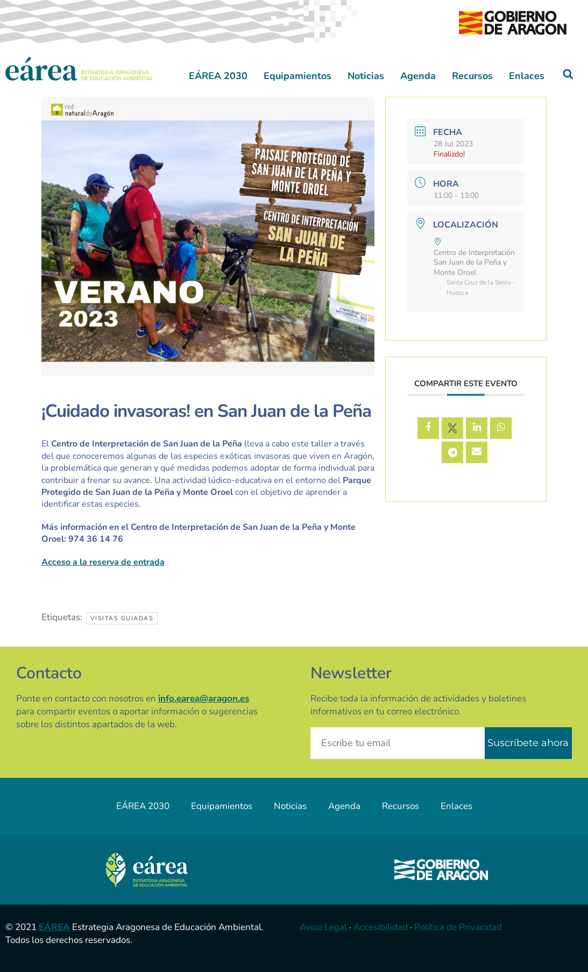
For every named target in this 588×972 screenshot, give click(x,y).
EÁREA (54, 927)
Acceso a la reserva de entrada (103, 562)
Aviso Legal (323, 927)
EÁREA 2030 (218, 75)
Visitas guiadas (122, 618)
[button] (568, 74)
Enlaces (526, 75)
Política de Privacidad (458, 927)
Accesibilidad (380, 927)
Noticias (366, 75)
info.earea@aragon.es (203, 698)
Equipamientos (297, 75)
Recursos (472, 75)
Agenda (418, 75)
